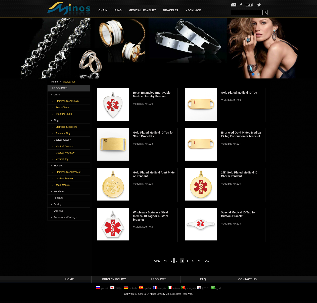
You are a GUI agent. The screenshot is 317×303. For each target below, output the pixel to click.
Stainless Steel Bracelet (68, 172)
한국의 (203, 288)
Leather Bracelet (64, 178)
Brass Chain (62, 107)
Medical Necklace (65, 152)
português (188, 288)
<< (165, 260)
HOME (156, 260)
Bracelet (170, 10)
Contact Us (247, 279)
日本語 (116, 288)
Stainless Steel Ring (66, 126)
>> (199, 260)
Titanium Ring (63, 133)
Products (159, 279)
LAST (208, 260)
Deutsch (130, 288)
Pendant (58, 197)
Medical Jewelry (142, 10)
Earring (57, 204)
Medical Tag (69, 81)
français (159, 288)
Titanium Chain (64, 114)
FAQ (203, 279)
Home (54, 81)
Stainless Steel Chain (67, 101)
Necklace (193, 10)
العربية (216, 288)
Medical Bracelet (65, 146)
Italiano (174, 288)
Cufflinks (58, 210)
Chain (102, 10)
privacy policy (114, 279)
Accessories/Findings (65, 217)
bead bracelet (63, 185)
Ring (118, 10)
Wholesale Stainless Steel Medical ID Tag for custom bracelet (150, 216)
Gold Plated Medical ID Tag (239, 92)
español (145, 288)
